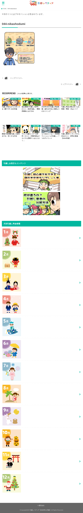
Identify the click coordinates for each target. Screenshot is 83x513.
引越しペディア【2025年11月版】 (40, 510)
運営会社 (41, 505)
